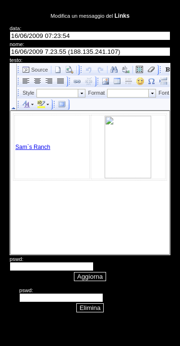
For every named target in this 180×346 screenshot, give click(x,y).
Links (121, 15)
